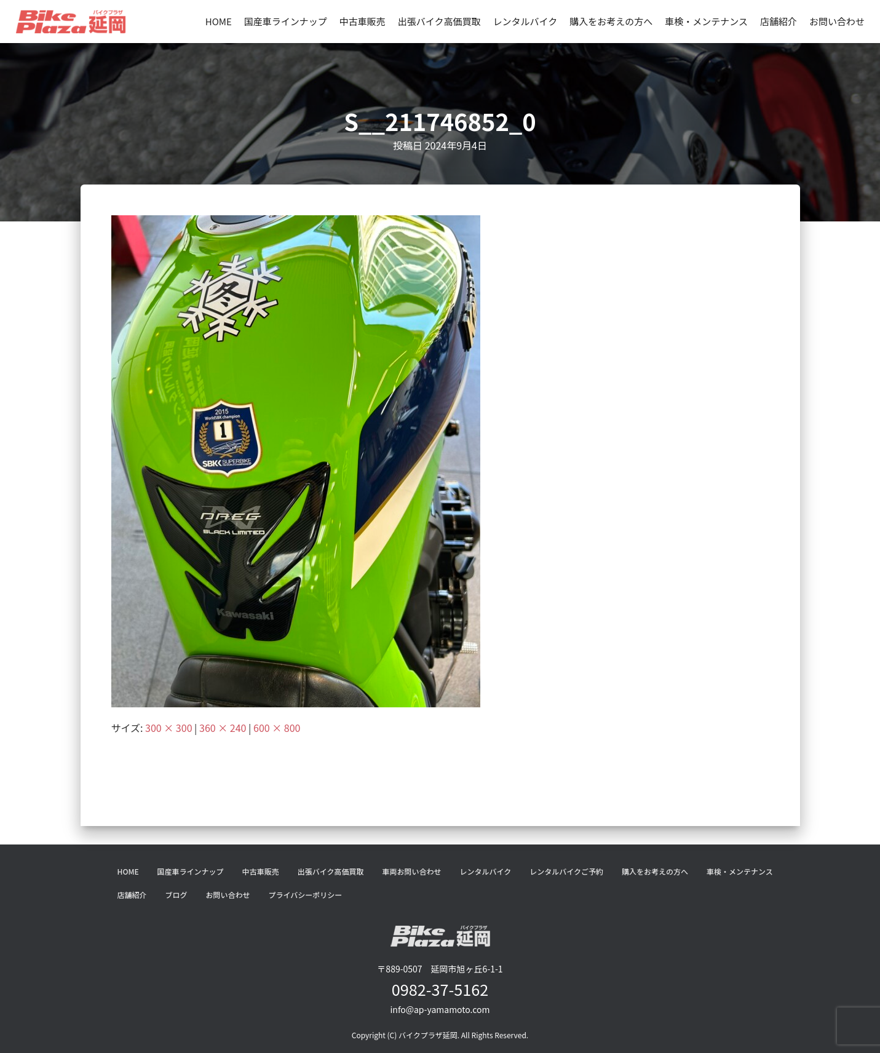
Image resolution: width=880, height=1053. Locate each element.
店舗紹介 (778, 21)
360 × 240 (222, 727)
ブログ (176, 894)
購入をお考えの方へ (610, 21)
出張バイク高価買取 (439, 21)
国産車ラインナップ (285, 21)
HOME (218, 21)
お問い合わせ (837, 21)
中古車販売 (362, 21)
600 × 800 (276, 727)
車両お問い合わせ (411, 871)
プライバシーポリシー (306, 894)
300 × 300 (168, 727)
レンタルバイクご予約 (566, 871)
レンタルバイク (525, 21)
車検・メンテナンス (706, 21)
